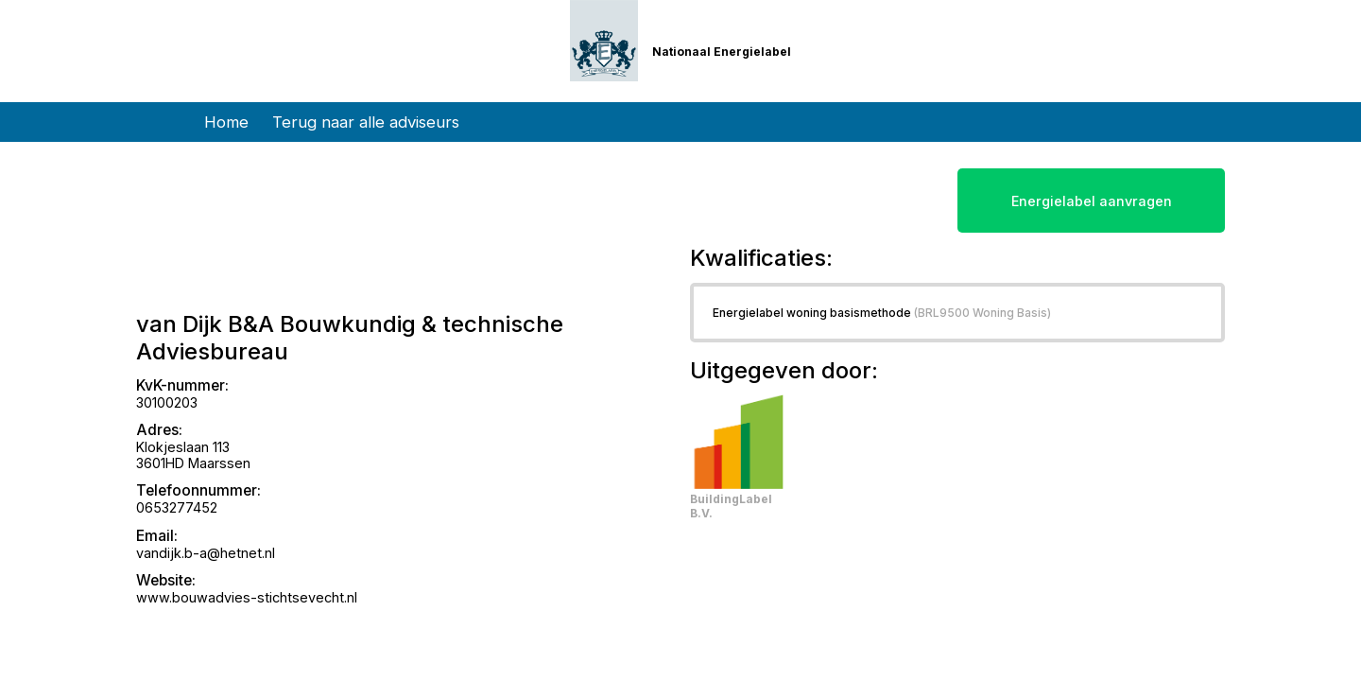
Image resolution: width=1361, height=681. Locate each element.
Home (226, 122)
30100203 (167, 402)
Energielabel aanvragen (1091, 201)
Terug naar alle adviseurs (365, 122)
